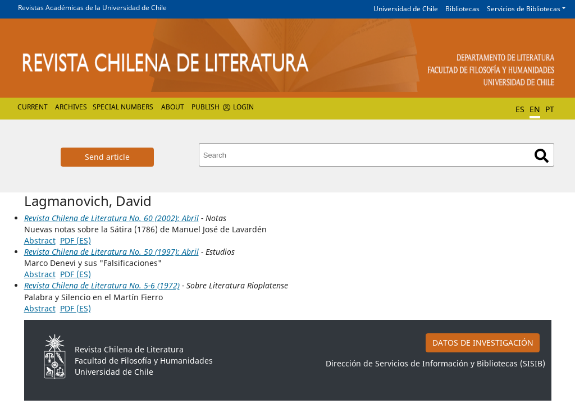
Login (243, 107)
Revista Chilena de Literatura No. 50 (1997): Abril (111, 251)
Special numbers (123, 107)
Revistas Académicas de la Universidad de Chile (92, 7)
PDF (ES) (75, 240)
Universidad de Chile (405, 8)
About (172, 107)
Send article (107, 157)
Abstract (40, 240)
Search (542, 156)
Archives (71, 107)
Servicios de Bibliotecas (523, 8)
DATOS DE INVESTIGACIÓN (482, 342)
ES (519, 109)
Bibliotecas (462, 8)
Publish (205, 107)
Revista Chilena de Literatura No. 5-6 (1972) (102, 285)
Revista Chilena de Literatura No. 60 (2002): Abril (111, 218)
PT (549, 109)
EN (535, 109)
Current (32, 107)
